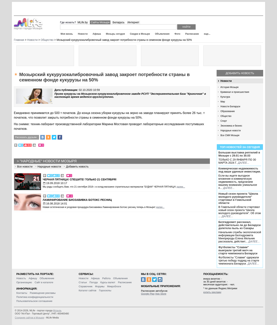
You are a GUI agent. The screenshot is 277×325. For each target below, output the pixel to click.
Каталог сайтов (87, 290)
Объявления (162, 34)
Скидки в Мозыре (140, 34)
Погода (93, 282)
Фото (177, 34)
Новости (83, 34)
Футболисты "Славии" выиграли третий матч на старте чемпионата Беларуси (238, 250)
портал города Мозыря (28, 27)
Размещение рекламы (43, 292)
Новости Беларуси (230, 106)
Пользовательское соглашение (34, 301)
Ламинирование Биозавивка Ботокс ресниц (77, 199)
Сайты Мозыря (100, 22)
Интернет (133, 22)
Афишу (33, 278)
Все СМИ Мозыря (229, 135)
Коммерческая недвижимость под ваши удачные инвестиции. (240, 170)
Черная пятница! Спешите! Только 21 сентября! (80, 179)
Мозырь (57, 310)
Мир (222, 101)
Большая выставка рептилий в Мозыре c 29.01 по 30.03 (239, 154)
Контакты (21, 292)
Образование (227, 111)
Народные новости (230, 130)
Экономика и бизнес (231, 125)
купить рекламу (212, 292)
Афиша (97, 34)
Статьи (83, 282)
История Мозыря (229, 87)
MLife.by (83, 22)
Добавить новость (240, 73)
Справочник (86, 286)
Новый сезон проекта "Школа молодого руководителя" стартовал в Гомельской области (238, 198)
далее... (243, 162)
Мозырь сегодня (115, 34)
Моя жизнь (67, 34)
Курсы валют (107, 282)
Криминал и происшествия (234, 92)
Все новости (25, 166)
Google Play (148, 293)
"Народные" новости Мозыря (48, 161)
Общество (225, 116)
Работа (106, 278)
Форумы (99, 286)
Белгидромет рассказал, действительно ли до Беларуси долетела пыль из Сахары (240, 225)
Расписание (192, 34)
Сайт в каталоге (44, 282)
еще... (207, 34)
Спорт (223, 121)
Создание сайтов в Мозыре (29, 317)
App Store (160, 293)
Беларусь (118, 22)
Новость (21, 278)
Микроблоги (114, 286)
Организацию (24, 282)
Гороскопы (105, 290)
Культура (225, 96)
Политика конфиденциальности (34, 297)
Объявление (47, 278)
